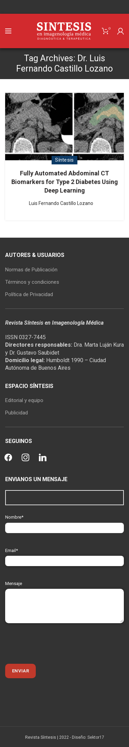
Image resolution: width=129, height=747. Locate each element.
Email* (64, 555)
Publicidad (16, 413)
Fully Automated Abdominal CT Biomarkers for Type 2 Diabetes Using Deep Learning (64, 182)
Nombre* (64, 522)
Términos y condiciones (32, 282)
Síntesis (64, 160)
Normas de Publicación (31, 270)
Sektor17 (95, 737)
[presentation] (57, 643)
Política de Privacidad (29, 294)
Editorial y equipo (24, 400)
